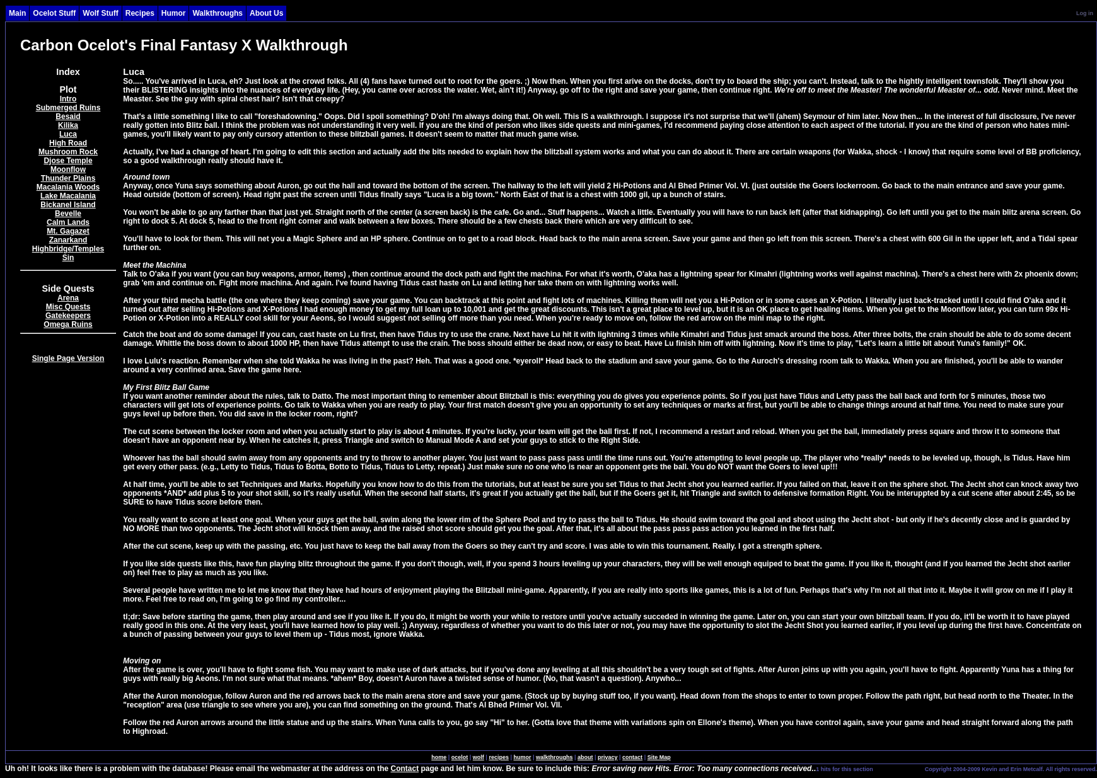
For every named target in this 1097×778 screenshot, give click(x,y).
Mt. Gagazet (68, 231)
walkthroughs (554, 757)
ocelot (459, 757)
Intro (68, 98)
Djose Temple (68, 160)
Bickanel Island (67, 204)
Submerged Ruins (68, 107)
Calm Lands (68, 222)
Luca (68, 134)
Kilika (68, 125)
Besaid (67, 116)
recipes (499, 757)
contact (632, 757)
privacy (608, 757)
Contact (405, 768)
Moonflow (68, 169)
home (438, 757)
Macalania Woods (68, 187)
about (585, 757)
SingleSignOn (898, 768)
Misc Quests (68, 306)
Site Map (659, 757)
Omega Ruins (68, 324)
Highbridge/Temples (68, 248)
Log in (1084, 13)
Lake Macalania (68, 196)
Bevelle (68, 213)
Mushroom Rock (68, 151)
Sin (68, 257)
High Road (68, 143)
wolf (478, 757)
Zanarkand (68, 240)
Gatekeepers (68, 315)
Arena (68, 298)
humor (522, 757)
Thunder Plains (68, 178)
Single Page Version (68, 358)
